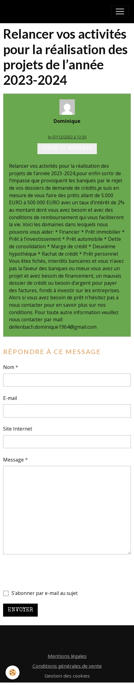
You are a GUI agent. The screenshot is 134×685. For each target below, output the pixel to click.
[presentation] (50, 572)
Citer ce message (67, 148)
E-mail (10, 398)
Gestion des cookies (67, 676)
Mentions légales (67, 656)
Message (13, 459)
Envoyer (20, 610)
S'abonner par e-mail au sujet (44, 593)
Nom (8, 367)
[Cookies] (12, 672)
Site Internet (17, 428)
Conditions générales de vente (67, 666)
